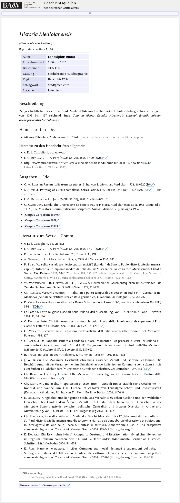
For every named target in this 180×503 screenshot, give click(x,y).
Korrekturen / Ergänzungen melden (43, 485)
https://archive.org (48, 378)
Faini (31, 448)
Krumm (75, 429)
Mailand (75, 111)
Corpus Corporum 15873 (41, 226)
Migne (34, 190)
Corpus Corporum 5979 (40, 220)
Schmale (84, 283)
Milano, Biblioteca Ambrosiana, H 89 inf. (51, 137)
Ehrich (74, 411)
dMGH (100, 158)
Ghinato (33, 259)
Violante (34, 331)
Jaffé (56, 158)
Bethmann (37, 158)
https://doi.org (120, 429)
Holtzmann (60, 283)
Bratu (34, 374)
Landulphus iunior (61, 57)
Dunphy (125, 374)
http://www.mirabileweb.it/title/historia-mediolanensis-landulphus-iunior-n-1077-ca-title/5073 (86, 163)
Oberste (58, 411)
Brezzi (32, 254)
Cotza (59, 429)
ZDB (36, 306)
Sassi (35, 184)
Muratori (106, 184)
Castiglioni (35, 205)
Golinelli (130, 312)
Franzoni (33, 321)
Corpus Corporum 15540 (41, 215)
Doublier (33, 398)
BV (149, 184)
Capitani (34, 341)
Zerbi (31, 264)
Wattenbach (37, 283)
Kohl (80, 392)
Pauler (32, 354)
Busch (37, 360)
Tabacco (34, 292)
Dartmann (36, 383)
